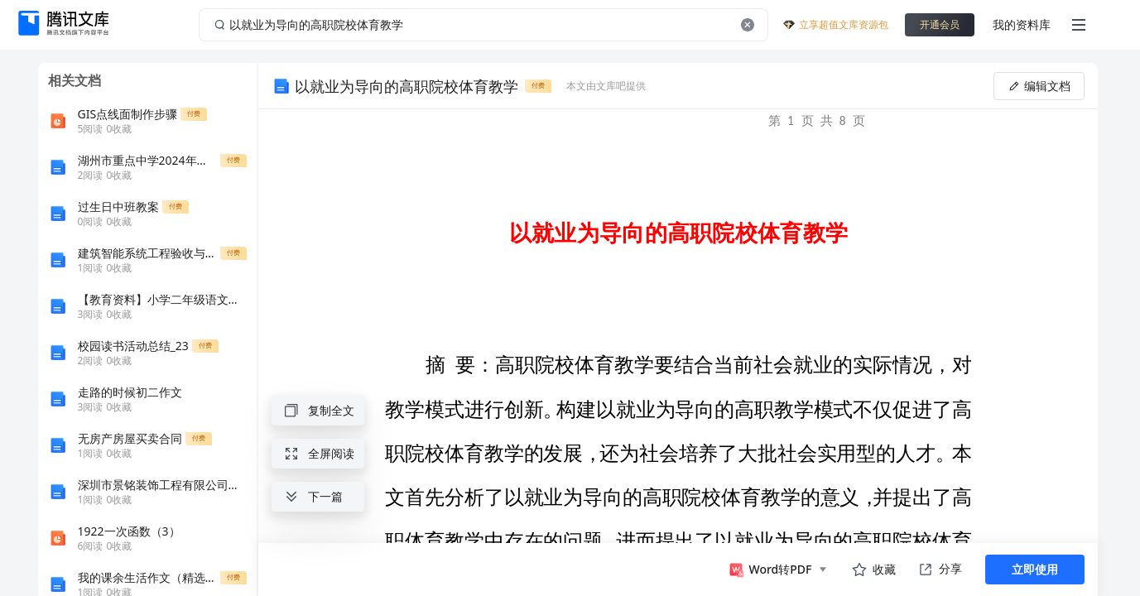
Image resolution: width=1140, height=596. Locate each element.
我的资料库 (1022, 24)
